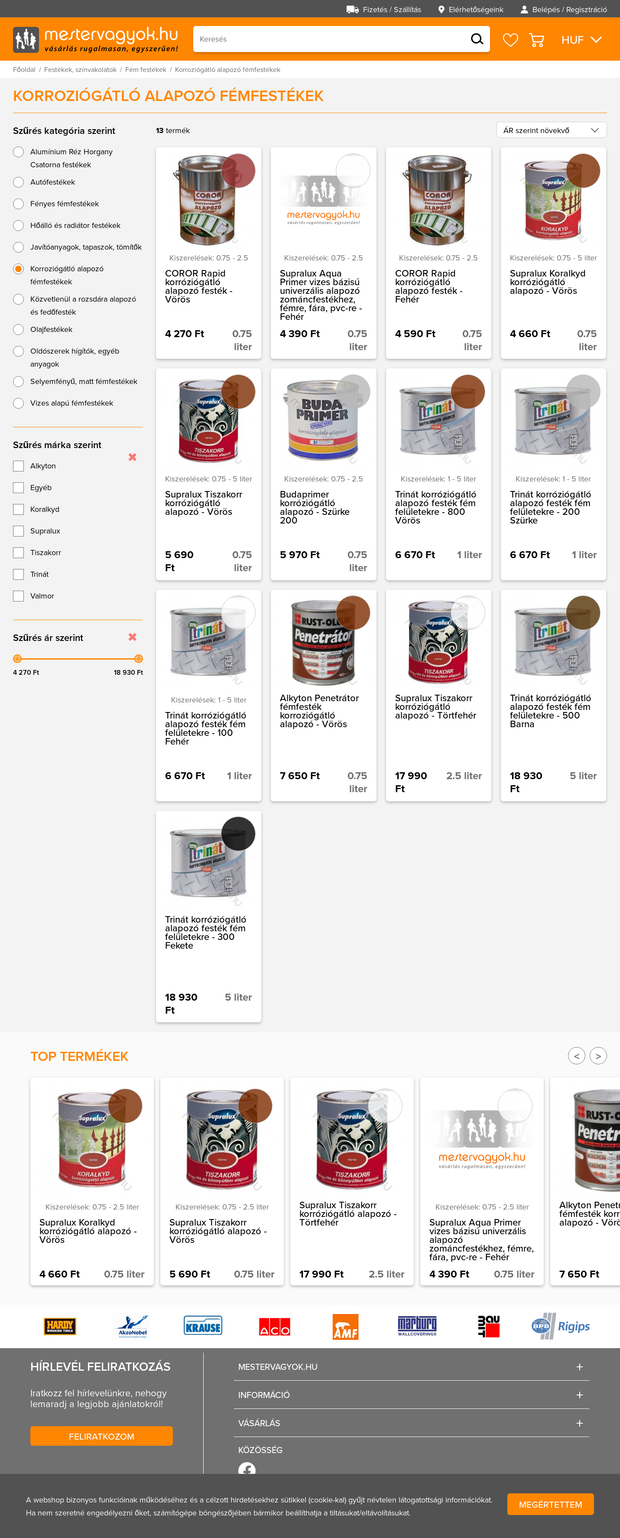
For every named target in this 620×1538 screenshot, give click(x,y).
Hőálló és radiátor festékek (75, 225)
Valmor (42, 595)
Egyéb (41, 487)
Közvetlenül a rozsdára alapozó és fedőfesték (83, 305)
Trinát (39, 574)
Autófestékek (52, 181)
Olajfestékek (51, 329)
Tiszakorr (45, 552)
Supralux (45, 530)
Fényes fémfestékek (64, 203)
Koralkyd (44, 509)
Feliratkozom (101, 1436)
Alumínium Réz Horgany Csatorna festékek (71, 158)
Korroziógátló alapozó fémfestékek (67, 275)
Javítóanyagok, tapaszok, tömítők (86, 246)
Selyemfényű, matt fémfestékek (83, 381)
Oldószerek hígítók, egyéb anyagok (74, 357)
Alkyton (43, 465)
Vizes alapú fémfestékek (71, 402)
